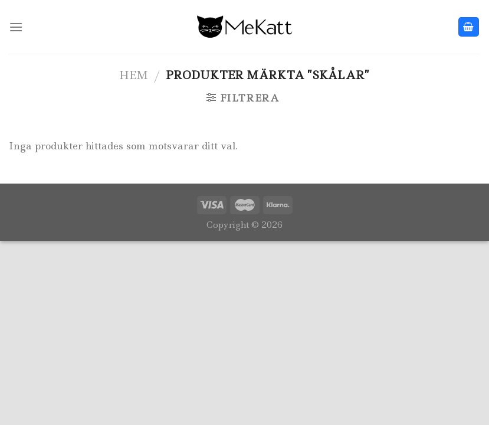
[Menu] (16, 26)
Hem (134, 75)
